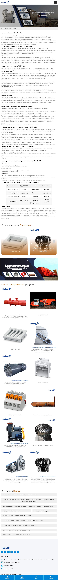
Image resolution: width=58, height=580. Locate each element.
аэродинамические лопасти (12, 511)
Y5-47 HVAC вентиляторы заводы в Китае (17, 515)
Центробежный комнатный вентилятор (16, 530)
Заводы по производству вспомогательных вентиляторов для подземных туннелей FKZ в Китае (29, 500)
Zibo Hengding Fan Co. (30, 213)
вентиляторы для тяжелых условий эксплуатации (20, 525)
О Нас (36, 577)
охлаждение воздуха (41, 511)
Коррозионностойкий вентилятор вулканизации (20, 495)
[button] (54, 241)
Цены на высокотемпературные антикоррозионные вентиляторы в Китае (28, 506)
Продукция (22, 577)
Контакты (51, 577)
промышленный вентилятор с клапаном (17, 535)
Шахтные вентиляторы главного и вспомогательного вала (23, 520)
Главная (2, 28)
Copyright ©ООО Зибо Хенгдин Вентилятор (11, 574)
